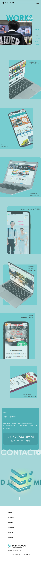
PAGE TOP (19, 501)
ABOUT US (37, 29)
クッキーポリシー (27, 554)
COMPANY (37, 38)
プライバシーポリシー (16, 554)
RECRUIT (36, 41)
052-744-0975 (20, 438)
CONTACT (37, 44)
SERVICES (37, 32)
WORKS (36, 35)
